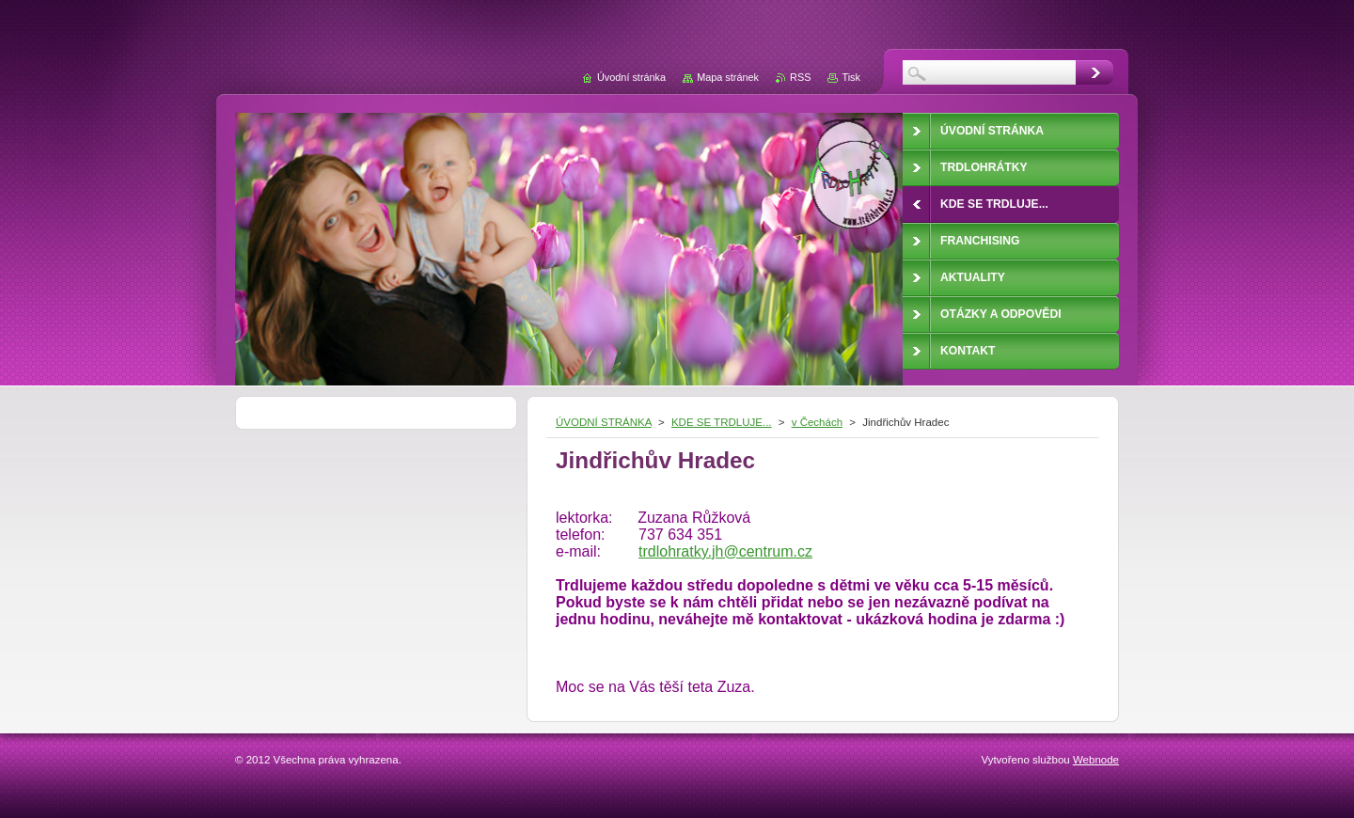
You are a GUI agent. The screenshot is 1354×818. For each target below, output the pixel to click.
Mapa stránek (728, 77)
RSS (800, 77)
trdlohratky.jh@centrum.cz (725, 551)
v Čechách (817, 422)
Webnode (1096, 759)
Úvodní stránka (631, 77)
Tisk (851, 77)
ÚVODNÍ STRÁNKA (604, 422)
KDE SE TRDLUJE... (721, 422)
